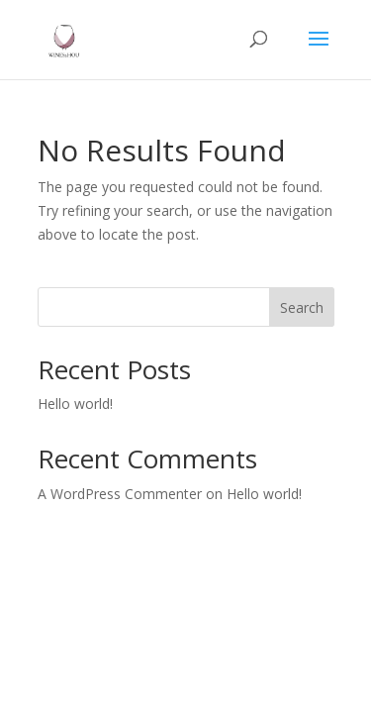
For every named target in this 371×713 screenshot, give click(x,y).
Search (302, 307)
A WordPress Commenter (120, 493)
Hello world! (75, 403)
